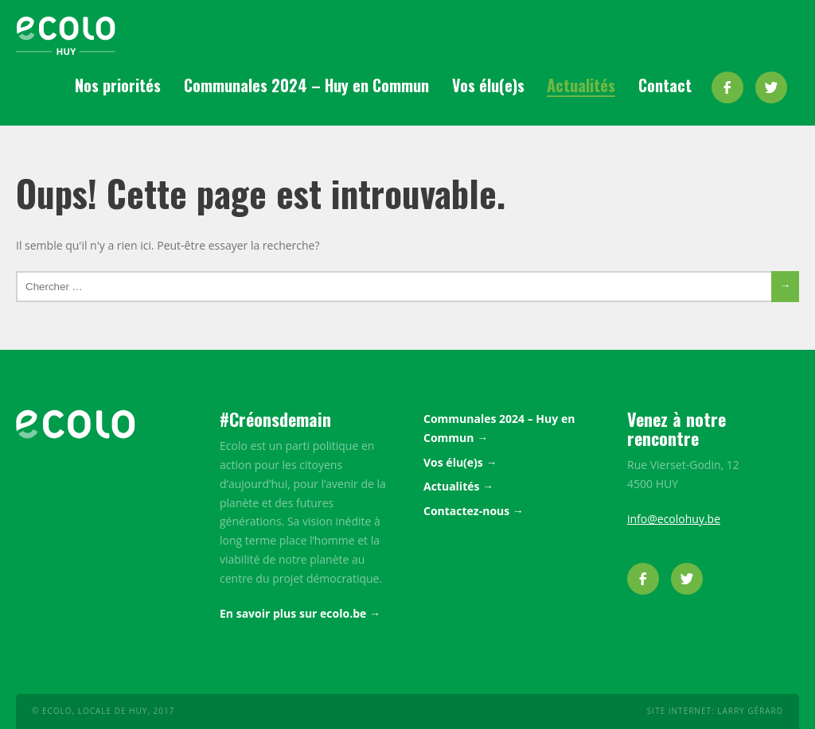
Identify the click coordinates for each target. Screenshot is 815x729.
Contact (665, 85)
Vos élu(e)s (488, 85)
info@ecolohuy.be (673, 518)
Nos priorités (118, 85)
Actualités (581, 85)
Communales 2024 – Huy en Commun (306, 85)
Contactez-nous (466, 510)
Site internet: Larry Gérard (715, 710)
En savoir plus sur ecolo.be (293, 613)
